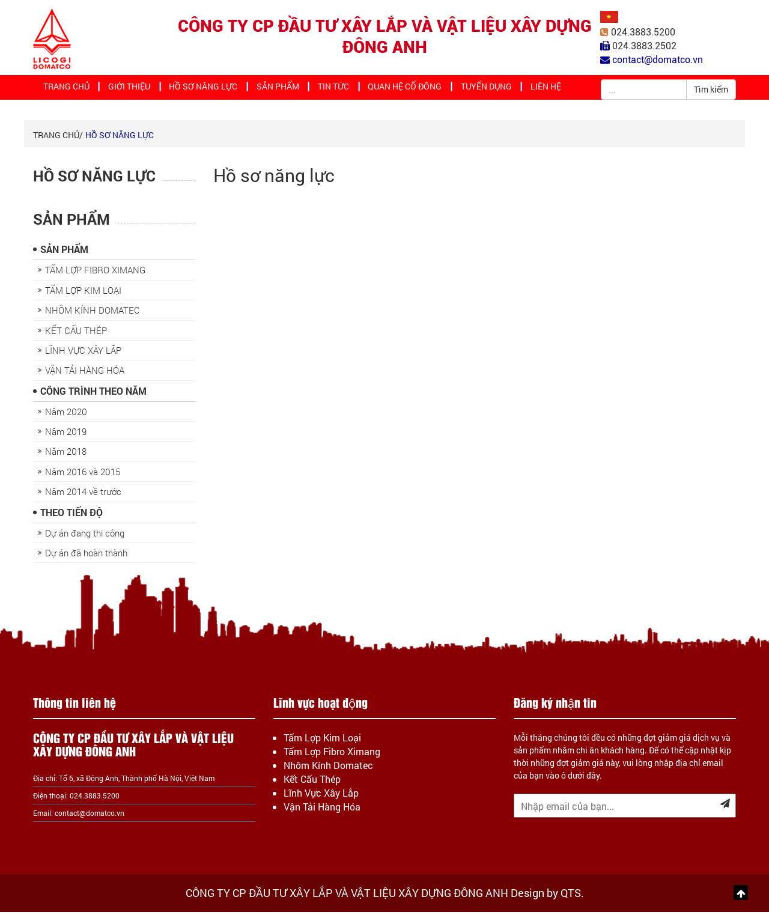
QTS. (572, 896)
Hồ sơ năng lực (205, 89)
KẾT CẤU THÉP (76, 333)
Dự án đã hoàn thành (86, 556)
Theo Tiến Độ (71, 515)
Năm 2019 (66, 434)
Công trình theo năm (93, 394)
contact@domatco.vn (89, 816)
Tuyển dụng (482, 89)
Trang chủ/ (58, 138)
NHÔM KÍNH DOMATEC (92, 313)
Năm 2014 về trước (83, 494)
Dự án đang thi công (84, 536)
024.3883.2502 (644, 46)
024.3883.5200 (643, 32)
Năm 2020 (66, 415)
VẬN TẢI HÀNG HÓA (84, 373)
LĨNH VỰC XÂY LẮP (83, 353)
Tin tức (332, 89)
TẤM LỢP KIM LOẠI (83, 293)
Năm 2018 (66, 454)
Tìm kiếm (711, 89)
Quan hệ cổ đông (402, 89)
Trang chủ (68, 89)
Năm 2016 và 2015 (82, 475)
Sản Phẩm (276, 89)
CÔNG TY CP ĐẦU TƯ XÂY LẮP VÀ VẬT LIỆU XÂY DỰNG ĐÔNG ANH (385, 36)
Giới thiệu (132, 89)
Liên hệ (543, 89)
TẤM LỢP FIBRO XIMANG (95, 273)
